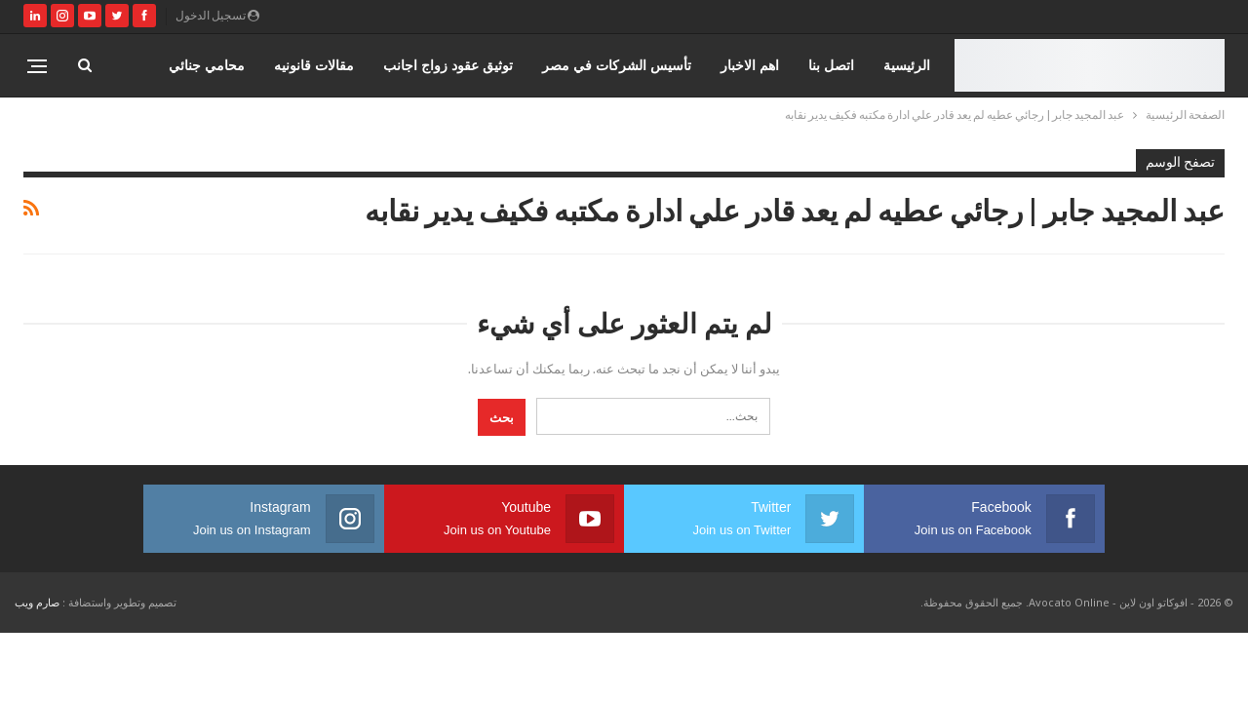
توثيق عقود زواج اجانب (448, 65)
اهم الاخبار (750, 65)
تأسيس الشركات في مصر (616, 65)
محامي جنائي (207, 65)
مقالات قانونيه (314, 65)
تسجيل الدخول (217, 15)
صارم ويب (37, 602)
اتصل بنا (831, 65)
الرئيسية (906, 65)
